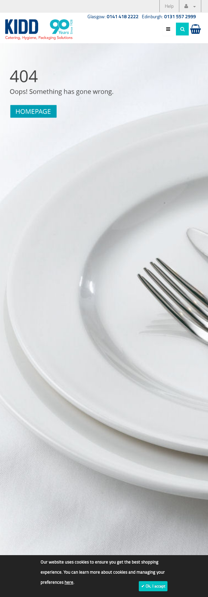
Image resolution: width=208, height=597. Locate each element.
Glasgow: (112, 16)
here (68, 582)
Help (169, 6)
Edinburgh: (169, 16)
